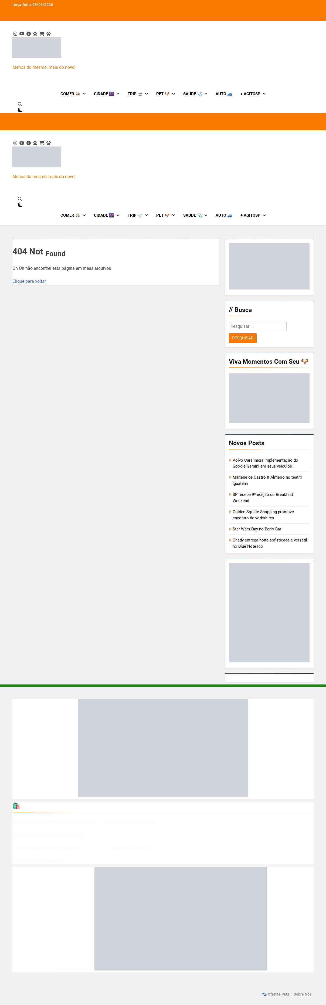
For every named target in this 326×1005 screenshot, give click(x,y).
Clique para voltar (29, 281)
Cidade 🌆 (104, 93)
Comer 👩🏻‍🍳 (70, 93)
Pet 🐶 (163, 93)
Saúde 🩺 (192, 93)
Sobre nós (302, 994)
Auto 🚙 (224, 93)
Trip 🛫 (135, 93)
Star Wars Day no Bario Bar (257, 529)
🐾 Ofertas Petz (275, 994)
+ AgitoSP (250, 93)
